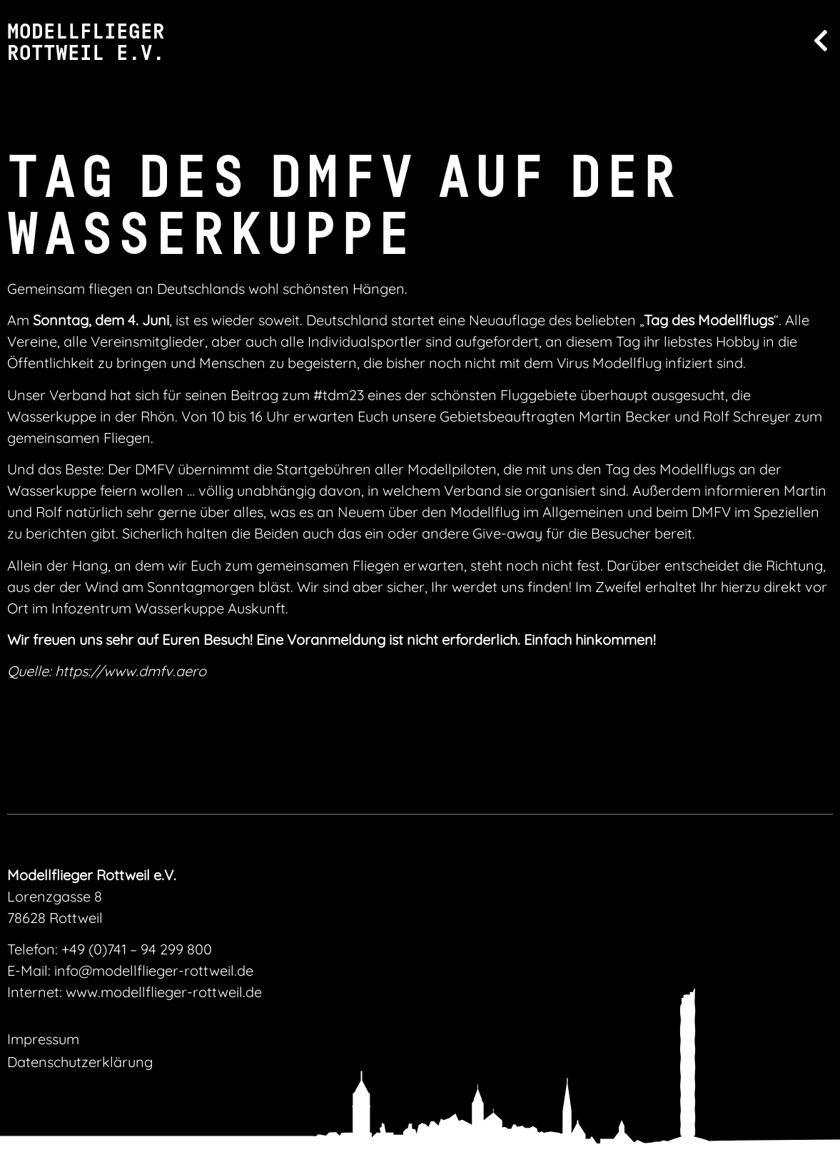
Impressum (43, 1039)
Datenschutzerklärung (80, 1062)
